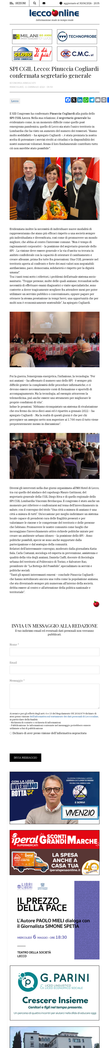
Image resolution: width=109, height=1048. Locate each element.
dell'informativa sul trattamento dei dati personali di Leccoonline (64, 716)
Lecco (14, 101)
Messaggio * (17, 680)
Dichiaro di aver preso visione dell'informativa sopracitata (50, 733)
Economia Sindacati (23, 82)
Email (13, 662)
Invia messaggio (25, 757)
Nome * (14, 644)
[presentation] (35, 744)
